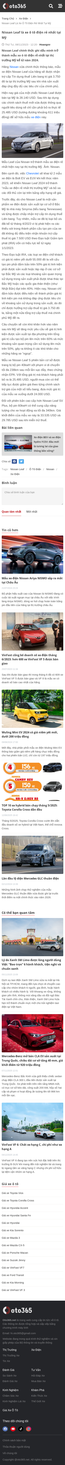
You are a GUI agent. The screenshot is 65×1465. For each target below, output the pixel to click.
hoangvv (44, 44)
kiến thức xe (39, 1395)
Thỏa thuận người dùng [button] (16, 1446)
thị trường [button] (9, 1349)
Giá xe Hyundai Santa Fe (16, 1215)
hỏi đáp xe (38, 1375)
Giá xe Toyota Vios (12, 1193)
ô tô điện (35, 469)
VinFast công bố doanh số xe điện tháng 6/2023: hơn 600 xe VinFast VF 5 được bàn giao (30, 659)
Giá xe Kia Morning (13, 1282)
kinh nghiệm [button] (11, 1390)
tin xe (6, 1360)
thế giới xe (38, 1401)
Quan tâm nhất (11, 511)
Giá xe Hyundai (11, 1222)
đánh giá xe (10, 1381)
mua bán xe (38, 1381)
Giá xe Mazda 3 (11, 1237)
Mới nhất (31, 511)
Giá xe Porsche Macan (15, 1252)
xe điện (23, 18)
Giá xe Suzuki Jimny (13, 1260)
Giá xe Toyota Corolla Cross (18, 1200)
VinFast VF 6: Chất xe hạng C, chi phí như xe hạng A (32, 1147)
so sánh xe (9, 1375)
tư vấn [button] (36, 1370)
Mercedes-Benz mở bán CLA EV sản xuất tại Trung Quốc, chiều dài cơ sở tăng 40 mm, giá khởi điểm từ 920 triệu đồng (32, 1060)
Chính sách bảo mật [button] (14, 1440)
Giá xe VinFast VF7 (13, 1267)
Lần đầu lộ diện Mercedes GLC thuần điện (30, 878)
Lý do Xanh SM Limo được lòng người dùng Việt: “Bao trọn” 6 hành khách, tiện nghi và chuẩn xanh (31, 964)
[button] (53, 6)
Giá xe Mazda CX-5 (13, 1245)
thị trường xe (11, 1355)
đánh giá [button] (8, 1370)
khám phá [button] (37, 1390)
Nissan (14, 67)
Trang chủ (8, 18)
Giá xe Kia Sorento (13, 1230)
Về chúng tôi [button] (10, 1453)
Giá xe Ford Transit (13, 1275)
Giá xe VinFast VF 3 (13, 1290)
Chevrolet (32, 173)
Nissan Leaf (17, 469)
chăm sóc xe (11, 1395)
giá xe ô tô (10, 1410)
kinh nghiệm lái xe (14, 1401)
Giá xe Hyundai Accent (15, 1207)
